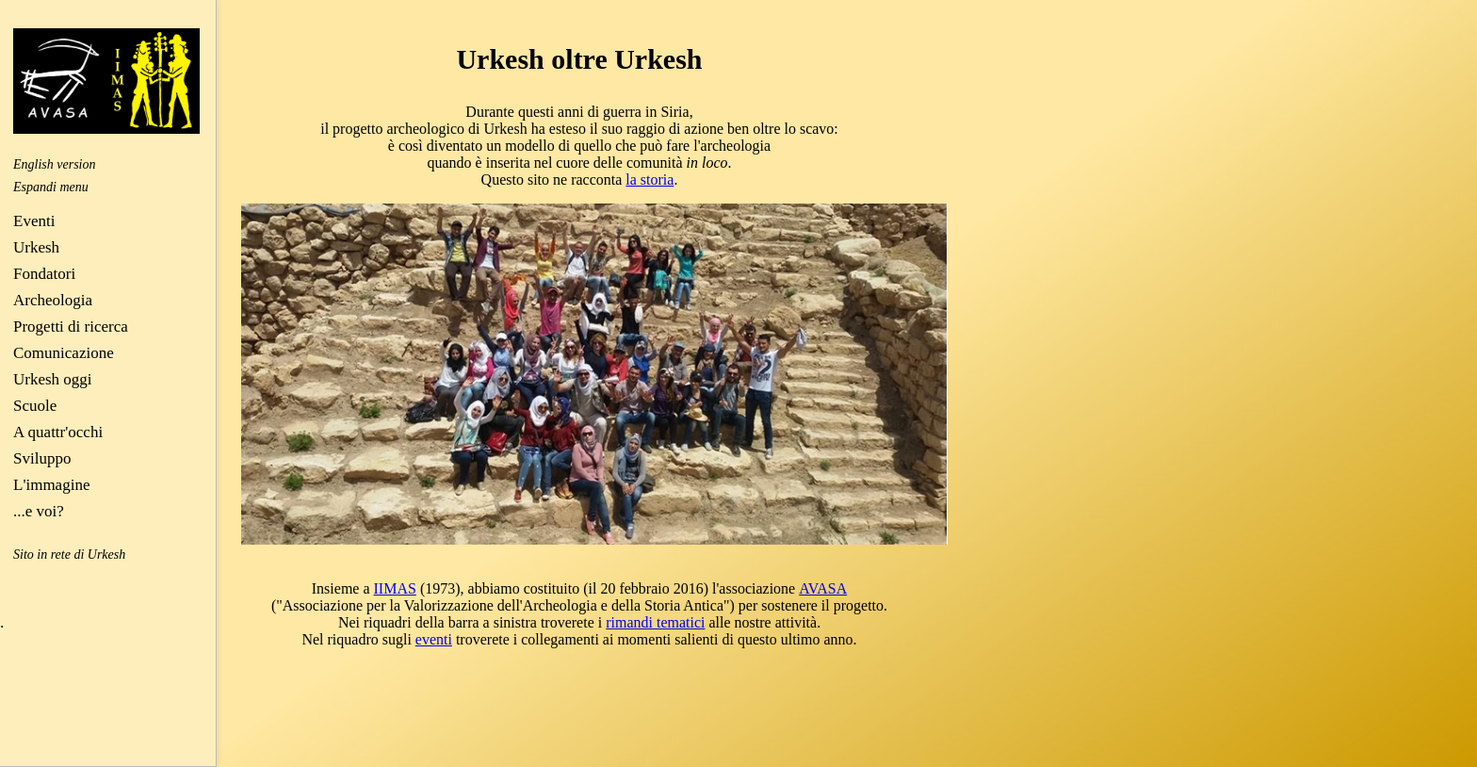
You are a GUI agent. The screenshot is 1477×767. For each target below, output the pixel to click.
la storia (649, 179)
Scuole (35, 406)
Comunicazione (63, 353)
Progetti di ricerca (70, 326)
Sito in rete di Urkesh (69, 554)
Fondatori (44, 274)
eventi (433, 639)
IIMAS (395, 588)
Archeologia (52, 300)
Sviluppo (42, 458)
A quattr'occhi (58, 432)
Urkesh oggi (52, 379)
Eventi (34, 221)
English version (54, 164)
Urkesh (36, 247)
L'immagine (51, 485)
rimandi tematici (655, 622)
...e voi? (38, 511)
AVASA (823, 588)
